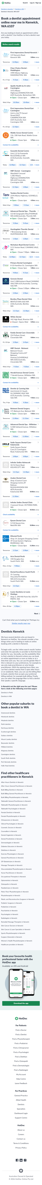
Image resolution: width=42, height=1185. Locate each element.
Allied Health (21, 1100)
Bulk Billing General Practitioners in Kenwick (16, 793)
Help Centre (21, 1079)
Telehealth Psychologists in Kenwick (13, 809)
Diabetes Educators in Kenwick (11, 846)
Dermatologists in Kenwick (10, 843)
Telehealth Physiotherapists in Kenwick (14, 805)
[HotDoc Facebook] (17, 1160)
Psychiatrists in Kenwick (9, 910)
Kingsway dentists (7, 751)
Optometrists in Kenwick (9, 880)
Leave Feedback (21, 1083)
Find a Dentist (21, 1034)
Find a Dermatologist (21, 1066)
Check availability (21, 514)
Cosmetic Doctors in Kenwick (11, 827)
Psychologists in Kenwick (9, 914)
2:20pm (15, 293)
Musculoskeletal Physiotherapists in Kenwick (16, 869)
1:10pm (15, 239)
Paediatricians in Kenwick (9, 888)
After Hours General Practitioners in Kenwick (16, 786)
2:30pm (25, 293)
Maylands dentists (7, 720)
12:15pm (22, 165)
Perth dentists (6, 724)
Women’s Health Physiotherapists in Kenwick (16, 941)
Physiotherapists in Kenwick (10, 895)
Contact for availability (21, 145)
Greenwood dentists (8, 713)
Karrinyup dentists (7, 728)
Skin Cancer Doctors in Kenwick (12, 926)
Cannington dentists (8, 754)
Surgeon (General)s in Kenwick (11, 937)
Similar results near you (21, 623)
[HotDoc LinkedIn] (21, 1160)
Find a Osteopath (21, 1061)
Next (36, 614)
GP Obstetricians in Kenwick (10, 861)
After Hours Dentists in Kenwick (12, 782)
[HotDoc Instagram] (25, 1160)
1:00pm (25, 187)
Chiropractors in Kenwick (9, 820)
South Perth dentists (8, 758)
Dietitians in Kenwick (8, 850)
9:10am (16, 367)
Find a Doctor (21, 1030)
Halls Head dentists (8, 766)
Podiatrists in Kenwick (8, 907)
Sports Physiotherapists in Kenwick (13, 933)
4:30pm (17, 606)
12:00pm (15, 62)
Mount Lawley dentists (9, 739)
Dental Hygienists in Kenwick (11, 835)
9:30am (25, 80)
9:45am (25, 223)
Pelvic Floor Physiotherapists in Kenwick (15, 892)
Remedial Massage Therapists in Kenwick (15, 922)
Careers (21, 1134)
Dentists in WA (19, 9)
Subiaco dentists (7, 735)
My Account (21, 1074)
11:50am (15, 496)
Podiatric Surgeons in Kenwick (11, 903)
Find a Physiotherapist (21, 1039)
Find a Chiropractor (21, 1048)
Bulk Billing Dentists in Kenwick (12, 790)
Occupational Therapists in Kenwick (13, 877)
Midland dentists (7, 747)
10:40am (26, 102)
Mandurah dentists (7, 717)
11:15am (26, 418)
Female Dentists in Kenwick (10, 812)
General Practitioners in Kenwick (12, 858)
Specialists (21, 1109)
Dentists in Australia (7, 9)
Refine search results (11, 44)
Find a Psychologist (21, 1052)
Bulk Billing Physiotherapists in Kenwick (14, 797)
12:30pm (26, 311)
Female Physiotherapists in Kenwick (13, 816)
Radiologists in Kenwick (9, 918)
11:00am (15, 418)
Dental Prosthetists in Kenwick (11, 839)
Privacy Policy (21, 1148)
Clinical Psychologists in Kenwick (12, 824)
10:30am (16, 102)
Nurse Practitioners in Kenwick (11, 873)
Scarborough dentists (8, 732)
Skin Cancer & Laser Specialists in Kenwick (15, 929)
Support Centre (21, 1118)
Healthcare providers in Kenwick (12, 944)
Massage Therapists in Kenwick (11, 865)
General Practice (21, 1096)
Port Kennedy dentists (8, 762)
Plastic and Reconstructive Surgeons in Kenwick (17, 899)
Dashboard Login (21, 1113)
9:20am (26, 367)
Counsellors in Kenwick (9, 831)
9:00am (16, 205)
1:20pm (25, 239)
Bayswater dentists (7, 743)
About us (21, 1130)
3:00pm (25, 62)
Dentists (21, 1104)
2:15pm (15, 550)
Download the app (21, 1003)
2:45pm (25, 342)
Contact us (21, 1139)
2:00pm (15, 456)
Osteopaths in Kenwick (9, 884)
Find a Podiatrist (21, 1043)
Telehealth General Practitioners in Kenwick (16, 801)
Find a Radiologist (21, 1070)
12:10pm (15, 127)
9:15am (15, 80)
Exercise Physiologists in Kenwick (12, 854)
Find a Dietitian (21, 1057)
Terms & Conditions (21, 1143)
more (36, 62)
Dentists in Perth (7, 692)
